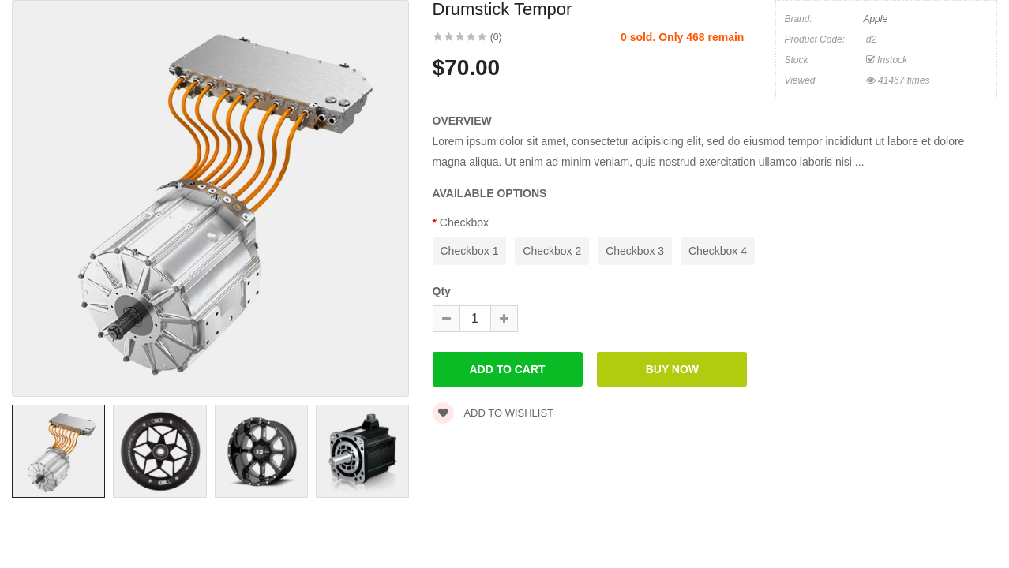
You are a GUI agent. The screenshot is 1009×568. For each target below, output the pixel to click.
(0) (496, 37)
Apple (875, 18)
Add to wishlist (493, 413)
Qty (442, 291)
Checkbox (464, 222)
